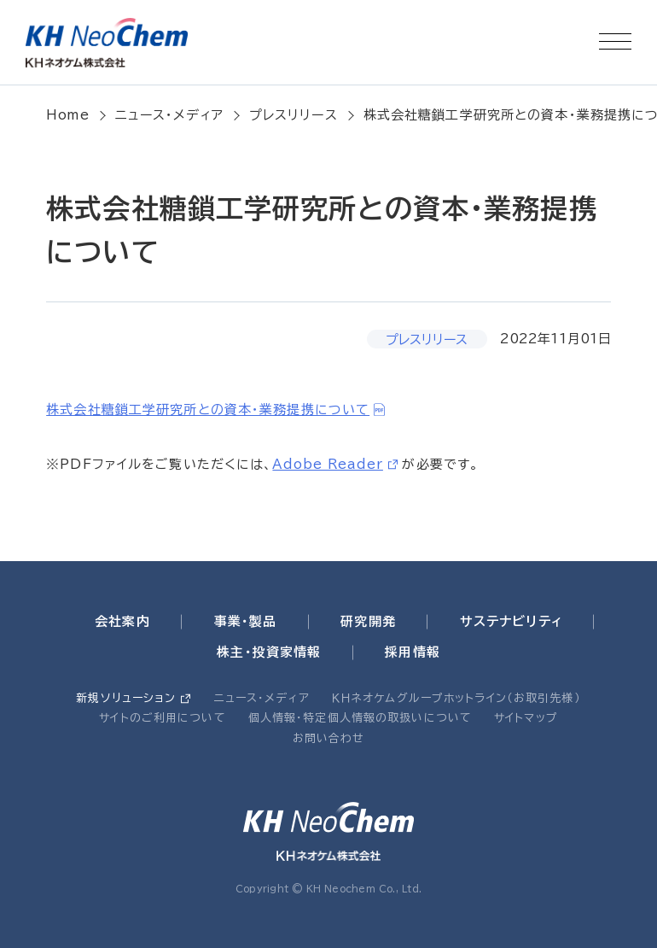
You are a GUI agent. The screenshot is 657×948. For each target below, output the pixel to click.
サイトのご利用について (162, 717)
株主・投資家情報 (269, 652)
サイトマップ (526, 717)
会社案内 (122, 621)
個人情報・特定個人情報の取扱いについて (360, 717)
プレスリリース (293, 114)
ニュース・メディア (169, 114)
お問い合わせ (329, 738)
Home (68, 114)
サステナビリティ (511, 621)
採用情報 (412, 652)
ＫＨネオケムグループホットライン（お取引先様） (456, 698)
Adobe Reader (327, 464)
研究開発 (368, 621)
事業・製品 (245, 621)
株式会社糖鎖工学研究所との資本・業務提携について (207, 409)
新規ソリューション (126, 698)
